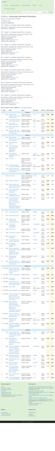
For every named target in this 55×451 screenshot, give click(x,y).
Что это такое (4, 412)
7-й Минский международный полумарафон (12, 225)
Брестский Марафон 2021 (15, 290)
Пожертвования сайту (6, 392)
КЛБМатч (4, 16)
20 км (34, 366)
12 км (34, 126)
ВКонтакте (15, 395)
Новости (6, 5)
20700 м (35, 175)
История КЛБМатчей (5, 415)
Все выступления (26, 107)
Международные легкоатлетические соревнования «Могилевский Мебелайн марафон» (14, 341)
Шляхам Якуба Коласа (14, 215)
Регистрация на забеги (6, 389)
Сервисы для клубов (6, 388)
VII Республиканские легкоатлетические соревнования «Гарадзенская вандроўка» (13, 148)
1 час (34, 114)
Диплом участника (5, 35)
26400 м (35, 229)
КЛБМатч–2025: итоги (6, 413)
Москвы (42, 388)
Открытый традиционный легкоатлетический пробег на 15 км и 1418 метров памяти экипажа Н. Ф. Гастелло (14, 296)
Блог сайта (3, 390)
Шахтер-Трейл (12, 229)
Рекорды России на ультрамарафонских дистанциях (40, 399)
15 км (34, 293)
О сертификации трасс (34, 393)
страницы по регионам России (8, 396)
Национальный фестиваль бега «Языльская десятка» (14, 221)
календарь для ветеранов (46, 386)
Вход (51, 12)
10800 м (35, 153)
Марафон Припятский (14, 180)
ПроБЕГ (4, 2)
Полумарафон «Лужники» (15, 232)
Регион (10, 25)
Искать (45, 12)
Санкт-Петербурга (49, 388)
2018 (45, 392)
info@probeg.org (32, 412)
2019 (42, 392)
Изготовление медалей (9, 8)
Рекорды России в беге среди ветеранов (38, 397)
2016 (50, 392)
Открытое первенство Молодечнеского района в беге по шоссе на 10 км (15, 186)
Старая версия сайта (6, 393)
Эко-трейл (11, 158)
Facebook (20, 395)
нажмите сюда (32, 415)
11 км (34, 123)
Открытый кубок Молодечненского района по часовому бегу (14, 116)
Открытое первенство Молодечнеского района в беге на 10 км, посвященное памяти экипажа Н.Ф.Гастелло (15, 251)
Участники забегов (26, 5)
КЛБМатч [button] (34, 5)
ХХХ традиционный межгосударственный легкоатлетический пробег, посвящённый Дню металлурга (14, 369)
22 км (34, 286)
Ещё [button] (40, 5)
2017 (47, 392)
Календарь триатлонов (34, 389)
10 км (34, 119)
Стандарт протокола (33, 404)
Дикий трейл (12, 175)
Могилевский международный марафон (12, 245)
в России (50, 400)
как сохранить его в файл (16, 35)
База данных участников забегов (36, 390)
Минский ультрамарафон (14, 274)
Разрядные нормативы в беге (35, 403)
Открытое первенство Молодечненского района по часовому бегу (14, 132)
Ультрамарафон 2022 (14, 212)
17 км (34, 158)
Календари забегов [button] (15, 5)
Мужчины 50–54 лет (13, 77)
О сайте (3, 386)
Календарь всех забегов (34, 386)
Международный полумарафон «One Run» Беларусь (15, 155)
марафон (35, 212)
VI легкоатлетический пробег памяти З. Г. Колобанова (14, 191)
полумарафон (36, 224)
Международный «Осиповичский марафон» (13, 258)
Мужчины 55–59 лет (13, 39)
